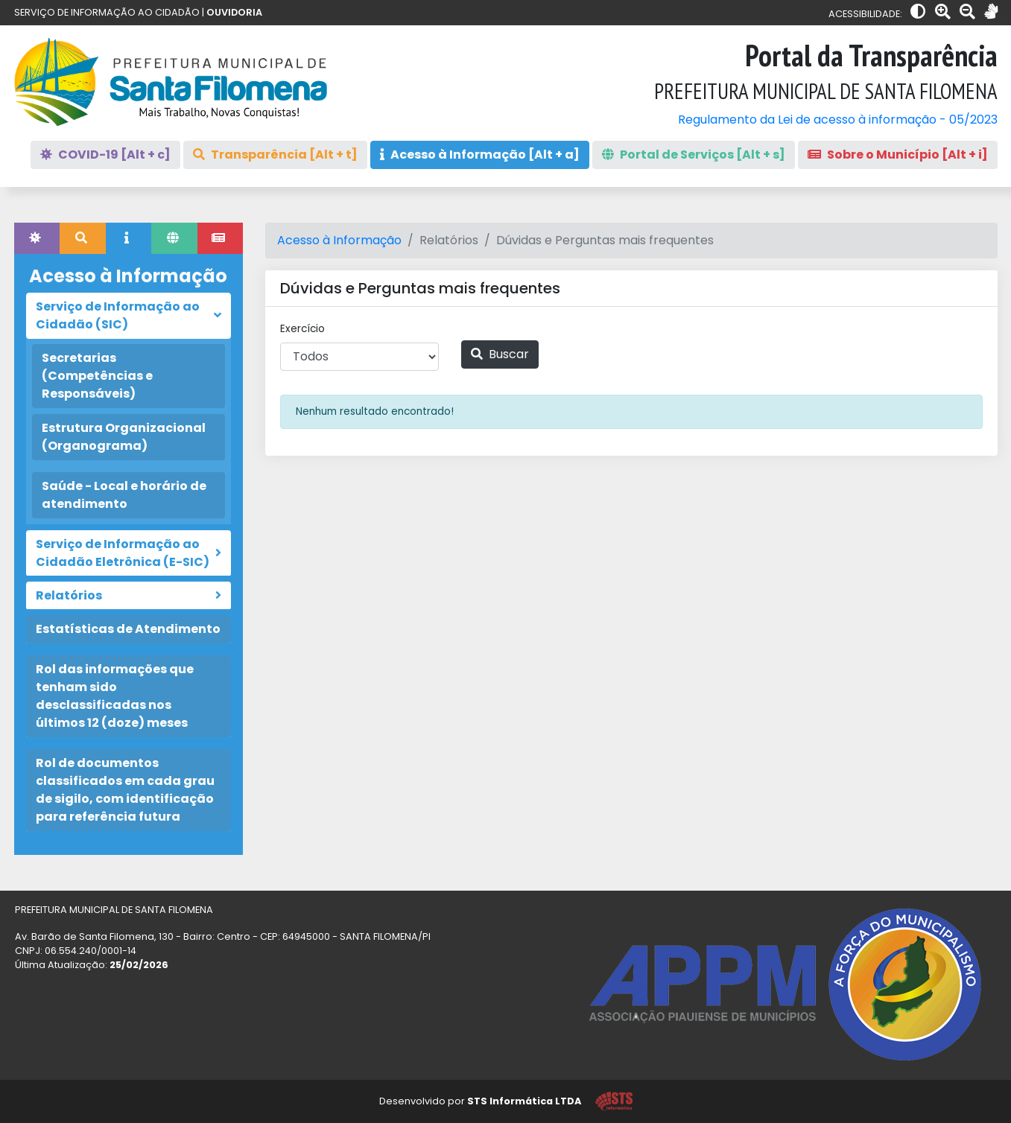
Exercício (302, 329)
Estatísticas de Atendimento (128, 628)
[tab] (37, 238)
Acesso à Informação (339, 240)
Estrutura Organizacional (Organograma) (124, 436)
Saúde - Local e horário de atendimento (124, 494)
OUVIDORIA (234, 12)
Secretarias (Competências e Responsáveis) (97, 375)
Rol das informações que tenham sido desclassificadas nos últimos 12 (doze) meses (115, 696)
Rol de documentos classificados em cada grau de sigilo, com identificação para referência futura (125, 789)
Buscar (500, 354)
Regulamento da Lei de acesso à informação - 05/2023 (838, 119)
